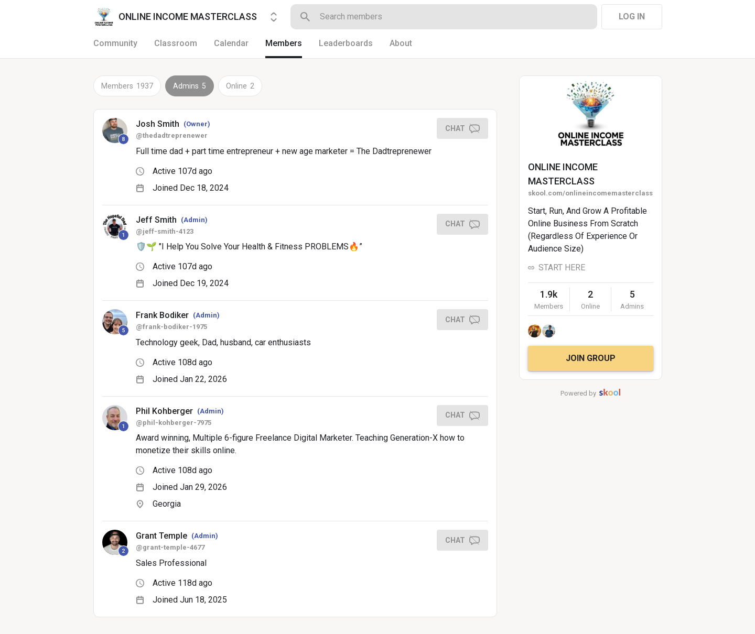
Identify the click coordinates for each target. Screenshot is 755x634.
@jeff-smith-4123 (164, 231)
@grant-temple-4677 (170, 547)
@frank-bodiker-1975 (171, 327)
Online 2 (240, 86)
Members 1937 (127, 86)
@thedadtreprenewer (172, 135)
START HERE (561, 267)
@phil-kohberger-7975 (173, 423)
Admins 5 (189, 86)
